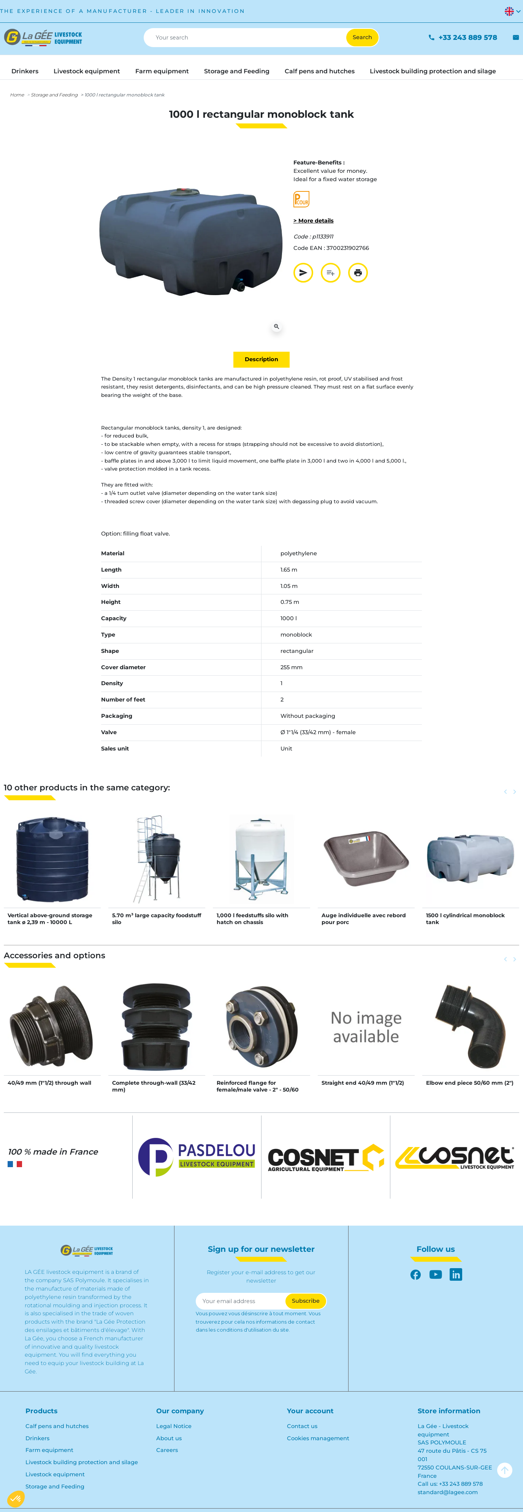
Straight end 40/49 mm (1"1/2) (363, 1082)
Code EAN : (309, 248)
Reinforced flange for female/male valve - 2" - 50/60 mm (258, 1089)
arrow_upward (504, 1470)
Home (17, 95)
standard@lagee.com (448, 1492)
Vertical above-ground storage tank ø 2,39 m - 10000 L (50, 919)
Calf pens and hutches (57, 1426)
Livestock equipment (55, 1474)
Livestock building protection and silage (81, 1462)
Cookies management (318, 1438)
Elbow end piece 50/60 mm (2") (469, 1082)
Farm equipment (49, 1450)
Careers (167, 1450)
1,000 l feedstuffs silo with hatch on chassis (252, 919)
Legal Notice (174, 1426)
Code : (302, 236)
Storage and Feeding (54, 95)
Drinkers (37, 1438)
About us (169, 1438)
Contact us (302, 1426)
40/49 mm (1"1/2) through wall (49, 1082)
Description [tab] (261, 359)
